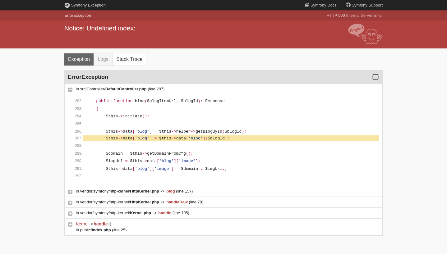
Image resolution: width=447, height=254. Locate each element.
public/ (96, 230)
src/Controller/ (114, 89)
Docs (320, 5)
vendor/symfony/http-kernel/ (120, 191)
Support (364, 5)
